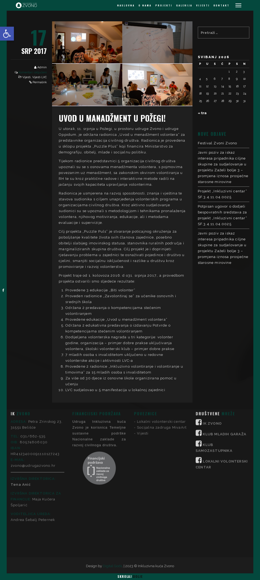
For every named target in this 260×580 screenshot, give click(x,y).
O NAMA (145, 5)
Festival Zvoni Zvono (217, 143)
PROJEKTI (163, 5)
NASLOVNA (126, 5)
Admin (42, 67)
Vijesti (26, 77)
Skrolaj (130, 576)
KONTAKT (222, 5)
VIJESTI (203, 5)
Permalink (40, 82)
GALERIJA (184, 5)
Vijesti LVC (39, 77)
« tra (202, 113)
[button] (7, 34)
